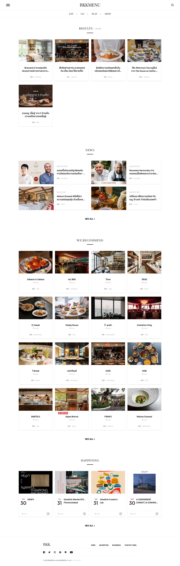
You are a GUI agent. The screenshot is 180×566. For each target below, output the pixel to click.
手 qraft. (108, 325)
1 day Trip (74, 77)
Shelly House (72, 325)
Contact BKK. (130, 545)
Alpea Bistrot (72, 416)
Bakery (110, 77)
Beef (37, 122)
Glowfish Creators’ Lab (109, 501)
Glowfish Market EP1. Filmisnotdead (74, 501)
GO (82, 14)
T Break (35, 371)
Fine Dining (37, 77)
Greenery (110, 426)
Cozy (74, 335)
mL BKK (72, 279)
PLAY (94, 14)
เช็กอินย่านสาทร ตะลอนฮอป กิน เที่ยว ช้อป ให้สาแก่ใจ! (72, 69)
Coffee (110, 289)
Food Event (64, 178)
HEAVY (31, 499)
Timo (108, 279)
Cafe (37, 426)
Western (38, 380)
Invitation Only (144, 325)
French (63, 204)
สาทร (35, 282)
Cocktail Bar (73, 289)
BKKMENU (90, 5)
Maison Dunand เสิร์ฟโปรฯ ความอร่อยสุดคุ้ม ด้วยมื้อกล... (71, 198)
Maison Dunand (144, 416)
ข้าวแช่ (136, 204)
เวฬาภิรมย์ (72, 371)
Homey (74, 426)
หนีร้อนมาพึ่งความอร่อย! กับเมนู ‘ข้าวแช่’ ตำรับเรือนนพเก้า (142, 198)
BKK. (47, 544)
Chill (37, 289)
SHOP (108, 14)
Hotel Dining (74, 380)
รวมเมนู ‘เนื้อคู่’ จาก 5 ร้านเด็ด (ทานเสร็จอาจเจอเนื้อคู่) (35, 114)
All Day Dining (110, 335)
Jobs (93, 545)
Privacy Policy (77, 560)
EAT (71, 14)
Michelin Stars (146, 426)
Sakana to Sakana (35, 279)
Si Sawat (36, 325)
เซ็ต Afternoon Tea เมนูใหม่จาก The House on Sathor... (144, 69)
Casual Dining (38, 335)
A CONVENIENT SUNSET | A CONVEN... (147, 501)
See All (89, 219)
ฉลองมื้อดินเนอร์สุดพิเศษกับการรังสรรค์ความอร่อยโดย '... (71, 172)
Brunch (146, 289)
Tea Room (146, 77)
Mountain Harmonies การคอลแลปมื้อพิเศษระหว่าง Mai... (143, 172)
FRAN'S (108, 416)
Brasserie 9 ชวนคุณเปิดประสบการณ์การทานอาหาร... (35, 69)
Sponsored (83, 316)
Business (116, 545)
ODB (144, 371)
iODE (108, 371)
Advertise (103, 545)
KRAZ (144, 279)
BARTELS (35, 416)
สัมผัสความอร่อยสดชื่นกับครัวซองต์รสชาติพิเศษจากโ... (108, 69)
